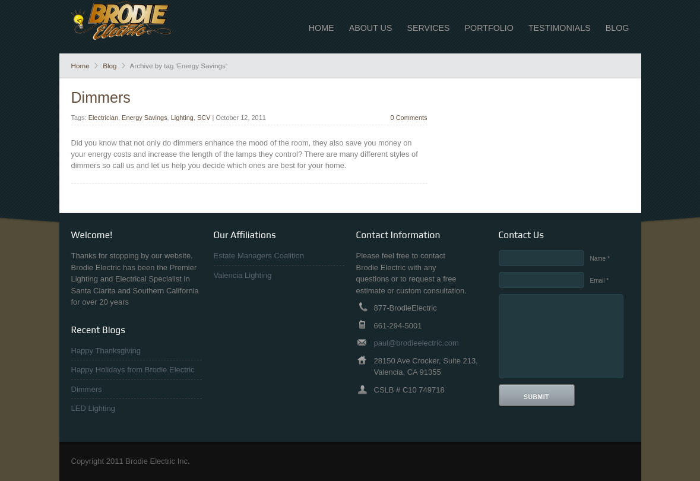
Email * (599, 280)
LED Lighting (93, 408)
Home (321, 28)
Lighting (182, 117)
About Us (370, 28)
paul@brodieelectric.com (416, 342)
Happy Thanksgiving (106, 350)
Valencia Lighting (243, 275)
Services (428, 28)
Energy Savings (144, 117)
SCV (203, 117)
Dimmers (101, 97)
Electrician (103, 117)
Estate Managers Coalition (259, 255)
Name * (600, 258)
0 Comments (409, 117)
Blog (617, 28)
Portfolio (489, 28)
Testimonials (559, 28)
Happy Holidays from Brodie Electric (133, 369)
